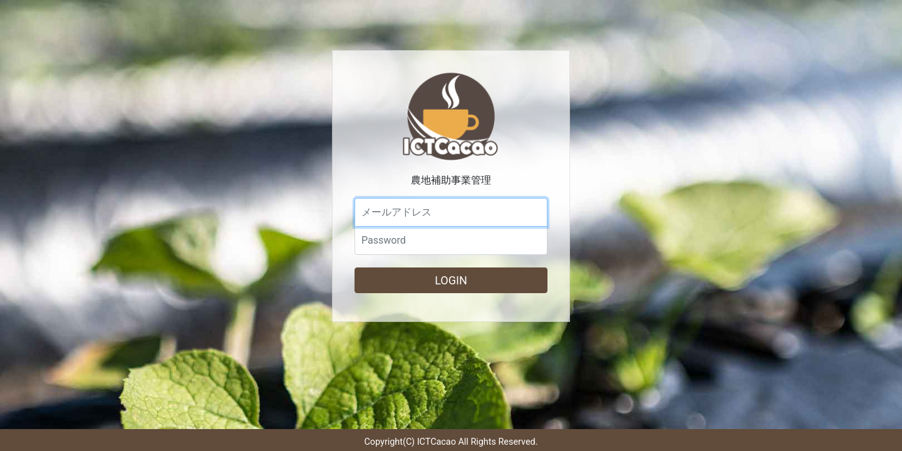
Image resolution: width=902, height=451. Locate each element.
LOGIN (451, 280)
